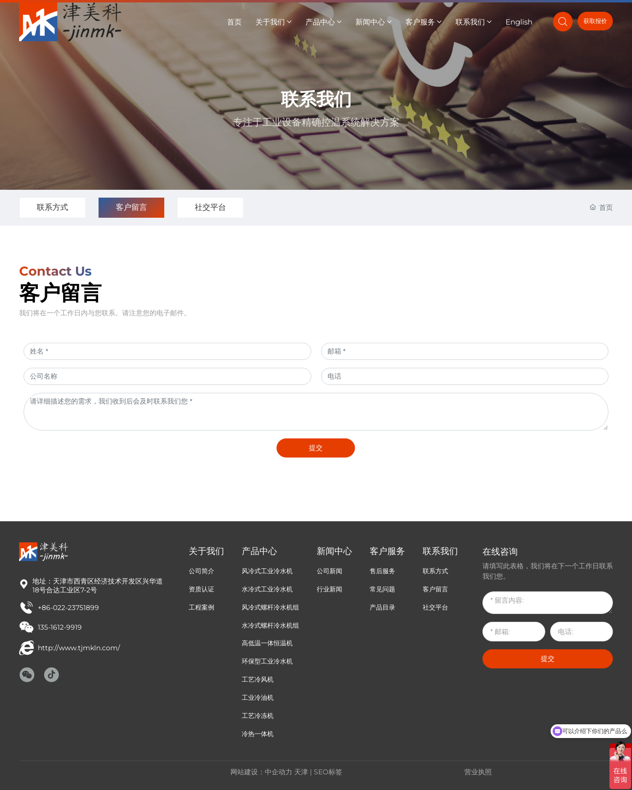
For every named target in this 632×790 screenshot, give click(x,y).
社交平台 (210, 207)
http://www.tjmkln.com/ (79, 647)
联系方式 (52, 207)
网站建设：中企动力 (261, 771)
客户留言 (131, 207)
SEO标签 (328, 771)
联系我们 (316, 99)
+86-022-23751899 (68, 607)
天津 (301, 771)
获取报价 (595, 21)
